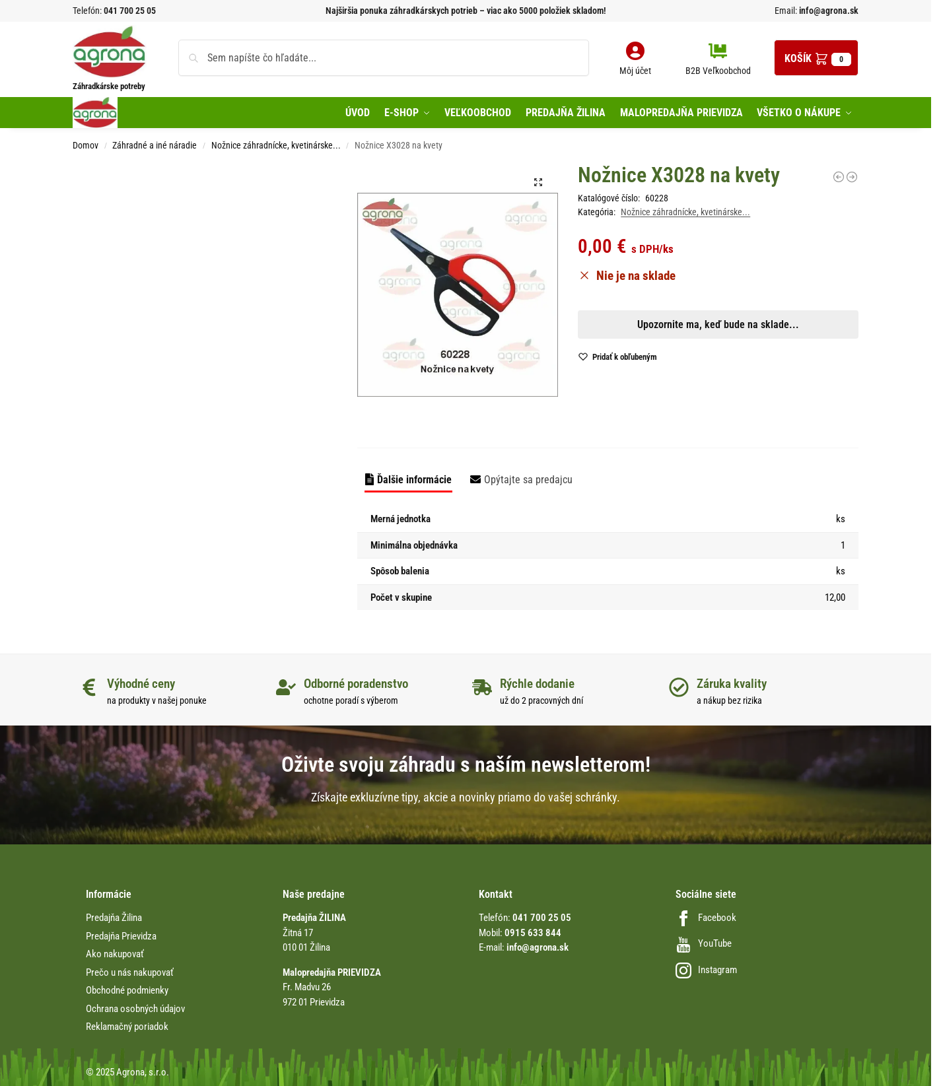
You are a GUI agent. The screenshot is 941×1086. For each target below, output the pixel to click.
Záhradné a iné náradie (154, 145)
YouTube (704, 943)
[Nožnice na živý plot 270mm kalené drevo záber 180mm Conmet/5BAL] (838, 177)
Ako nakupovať (115, 954)
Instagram (706, 970)
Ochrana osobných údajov (135, 1009)
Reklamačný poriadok (127, 1027)
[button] (816, 58)
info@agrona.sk (827, 10)
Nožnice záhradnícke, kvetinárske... (276, 145)
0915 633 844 (533, 933)
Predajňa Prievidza (121, 936)
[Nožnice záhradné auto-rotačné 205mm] (851, 177)
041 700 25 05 (130, 10)
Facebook (706, 918)
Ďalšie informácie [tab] (414, 479)
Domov (85, 145)
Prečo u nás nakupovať (130, 972)
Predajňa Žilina (114, 918)
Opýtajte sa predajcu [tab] (528, 479)
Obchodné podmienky (127, 990)
